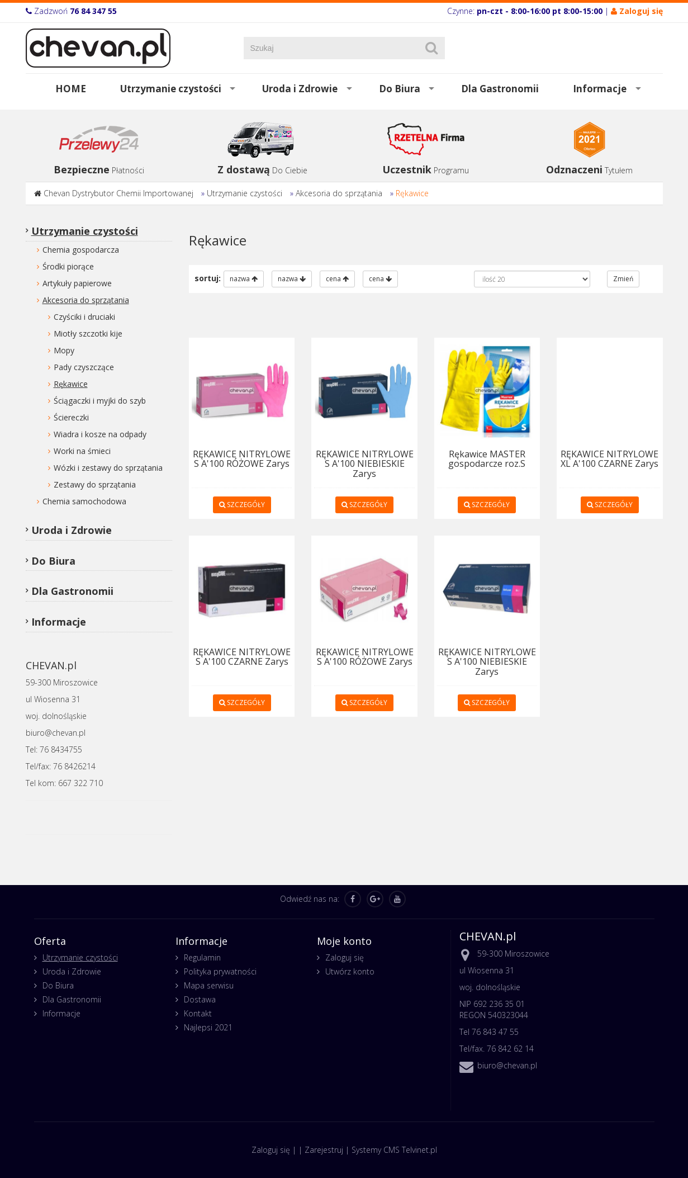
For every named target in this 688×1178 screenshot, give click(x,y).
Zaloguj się (344, 957)
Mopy (64, 350)
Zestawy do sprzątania (95, 484)
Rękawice (412, 193)
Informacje (600, 88)
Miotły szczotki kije (88, 333)
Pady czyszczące (84, 367)
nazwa (244, 278)
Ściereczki (71, 417)
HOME (70, 88)
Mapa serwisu (209, 985)
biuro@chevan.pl (507, 1065)
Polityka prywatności (220, 971)
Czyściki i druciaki (84, 316)
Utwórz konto (349, 971)
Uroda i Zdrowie (300, 88)
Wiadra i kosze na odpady (100, 434)
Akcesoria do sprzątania (339, 193)
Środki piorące (68, 266)
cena (337, 278)
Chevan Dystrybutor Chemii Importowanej (118, 193)
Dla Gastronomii (500, 88)
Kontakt (198, 1013)
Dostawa (200, 999)
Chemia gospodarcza (80, 249)
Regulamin (202, 957)
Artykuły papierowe (77, 283)
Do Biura (399, 88)
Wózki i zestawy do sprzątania (108, 467)
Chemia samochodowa (84, 501)
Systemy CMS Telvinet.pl (394, 1149)
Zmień (623, 278)
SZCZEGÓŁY (242, 504)
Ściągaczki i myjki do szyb (100, 400)
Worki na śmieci (82, 451)
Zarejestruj (324, 1149)
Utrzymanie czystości (170, 88)
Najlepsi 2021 (208, 1027)
